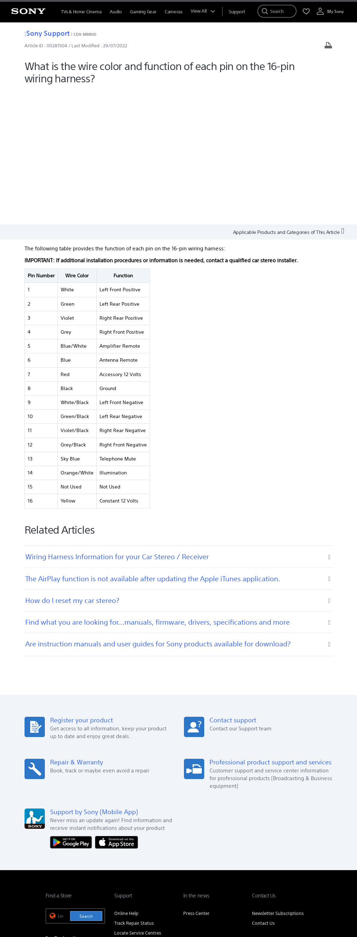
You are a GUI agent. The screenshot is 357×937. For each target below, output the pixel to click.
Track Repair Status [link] (134, 789)
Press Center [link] (196, 779)
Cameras (173, 12)
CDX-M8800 (85, 34)
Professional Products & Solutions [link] (251, 848)
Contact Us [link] (263, 789)
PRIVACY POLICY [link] (142, 899)
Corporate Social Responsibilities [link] (255, 838)
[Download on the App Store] (116, 707)
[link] (54, 866)
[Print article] (328, 46)
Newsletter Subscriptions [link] (278, 779)
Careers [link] (303, 838)
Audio (116, 12)
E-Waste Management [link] (191, 838)
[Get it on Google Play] (72, 707)
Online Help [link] (126, 779)
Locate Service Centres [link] (137, 798)
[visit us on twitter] (274, 865)
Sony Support (47, 33)
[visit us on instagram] (289, 865)
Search (86, 782)
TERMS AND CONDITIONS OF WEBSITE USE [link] (84, 899)
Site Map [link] (302, 848)
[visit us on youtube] (304, 865)
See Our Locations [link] (64, 804)
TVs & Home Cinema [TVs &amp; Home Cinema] (81, 12)
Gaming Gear (143, 12)
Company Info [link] (146, 838)
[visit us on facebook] (259, 865)
